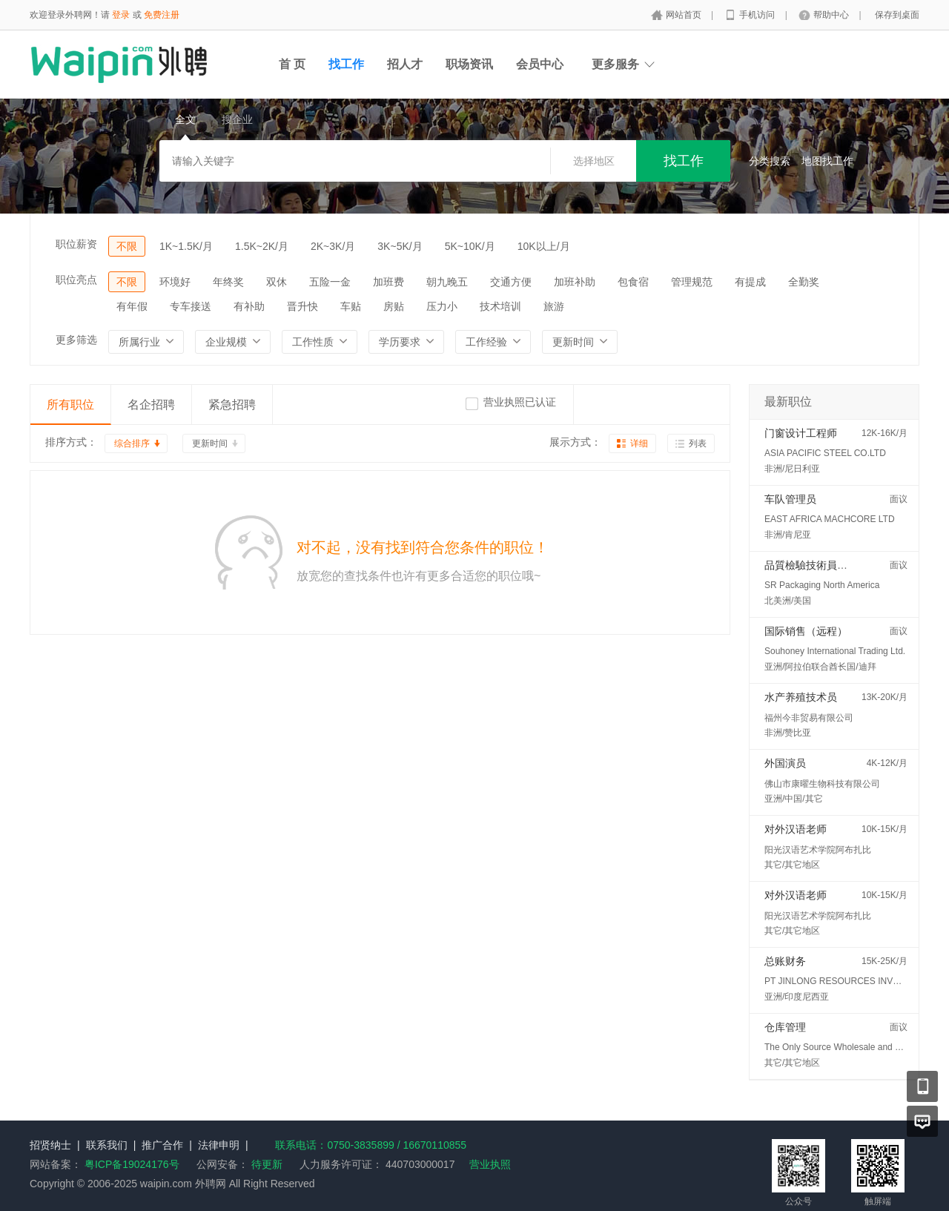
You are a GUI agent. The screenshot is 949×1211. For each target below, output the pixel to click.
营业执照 (490, 1164)
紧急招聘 (232, 404)
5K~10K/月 (470, 246)
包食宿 (633, 282)
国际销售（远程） (805, 631)
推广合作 (162, 1145)
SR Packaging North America (821, 585)
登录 (121, 15)
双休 (276, 282)
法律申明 (218, 1145)
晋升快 (302, 306)
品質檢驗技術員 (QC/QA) (822, 565)
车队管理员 (790, 499)
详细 (639, 443)
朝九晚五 (447, 282)
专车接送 (190, 306)
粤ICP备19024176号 (132, 1164)
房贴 (393, 306)
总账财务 (785, 961)
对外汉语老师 (795, 829)
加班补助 (574, 282)
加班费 (388, 282)
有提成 (750, 282)
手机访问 (758, 15)
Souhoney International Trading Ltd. (834, 651)
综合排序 (132, 443)
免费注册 (161, 15)
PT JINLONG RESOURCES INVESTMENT (849, 981)
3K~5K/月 (399, 246)
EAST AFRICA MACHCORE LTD (829, 519)
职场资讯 (469, 64)
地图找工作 (827, 161)
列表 (698, 443)
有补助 (249, 306)
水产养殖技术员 (800, 697)
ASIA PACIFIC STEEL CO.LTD (825, 453)
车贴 (350, 306)
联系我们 (107, 1145)
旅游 (553, 306)
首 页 (292, 64)
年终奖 (228, 282)
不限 (126, 246)
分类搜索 (769, 161)
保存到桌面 (897, 15)
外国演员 (785, 763)
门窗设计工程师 (800, 433)
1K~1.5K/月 (186, 246)
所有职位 (70, 404)
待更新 (265, 1164)
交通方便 (511, 282)
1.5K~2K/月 (261, 246)
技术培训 (500, 306)
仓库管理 (785, 1027)
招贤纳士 (50, 1145)
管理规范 (691, 282)
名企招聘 (151, 404)
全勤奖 (803, 282)
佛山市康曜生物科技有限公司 (822, 784)
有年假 (132, 306)
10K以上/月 (544, 246)
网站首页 (685, 15)
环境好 (175, 282)
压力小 (441, 306)
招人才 (405, 64)
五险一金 (330, 282)
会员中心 (539, 64)
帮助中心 (832, 15)
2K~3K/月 (333, 246)
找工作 (346, 64)
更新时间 (210, 443)
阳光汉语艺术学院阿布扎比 (817, 850)
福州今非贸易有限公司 (808, 718)
